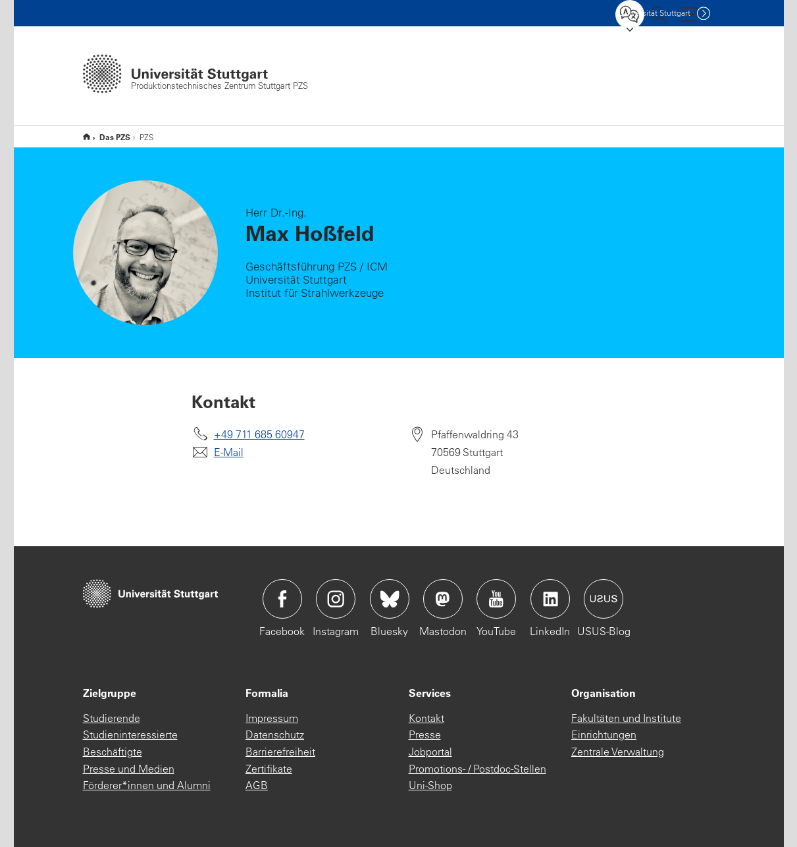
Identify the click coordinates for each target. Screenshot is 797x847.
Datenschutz (274, 734)
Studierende (111, 718)
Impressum (271, 718)
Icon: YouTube (496, 599)
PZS (86, 136)
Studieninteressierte (130, 734)
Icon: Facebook (282, 599)
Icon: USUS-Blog (603, 599)
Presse (425, 734)
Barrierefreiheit (280, 751)
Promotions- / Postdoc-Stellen (477, 768)
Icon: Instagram (335, 599)
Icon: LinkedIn (550, 599)
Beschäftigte (112, 751)
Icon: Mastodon (443, 599)
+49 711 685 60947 (259, 434)
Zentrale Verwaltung (617, 751)
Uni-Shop (430, 785)
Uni (654, 13)
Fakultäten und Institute (626, 718)
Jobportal (430, 751)
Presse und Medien (128, 768)
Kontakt (426, 718)
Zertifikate (268, 768)
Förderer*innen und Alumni (147, 785)
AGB (256, 785)
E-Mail (229, 452)
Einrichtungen (603, 734)
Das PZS (114, 137)
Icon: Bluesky (389, 599)
